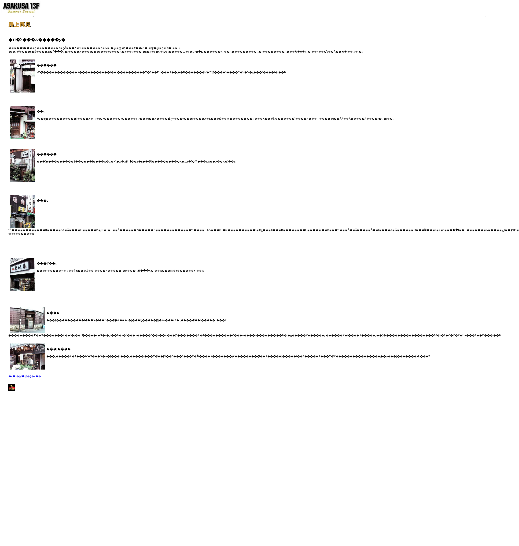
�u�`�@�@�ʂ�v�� (24, 376)
